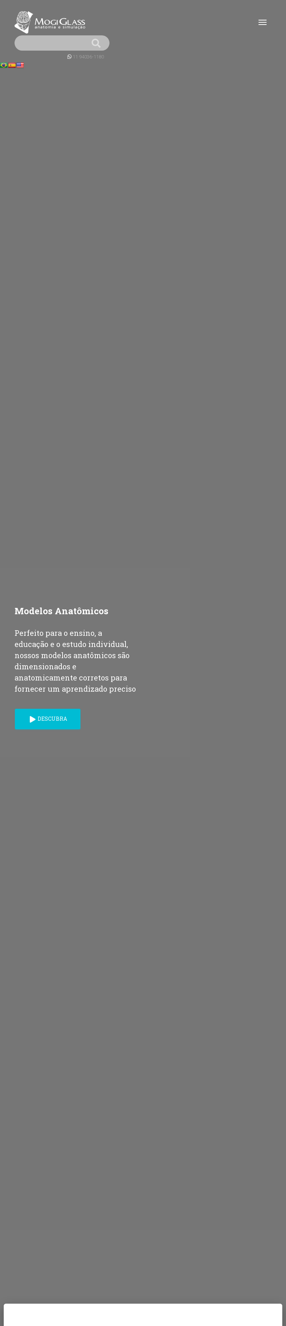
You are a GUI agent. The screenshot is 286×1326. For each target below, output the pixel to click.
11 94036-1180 (88, 57)
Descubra (48, 719)
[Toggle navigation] (262, 22)
